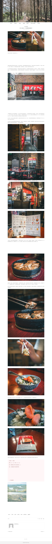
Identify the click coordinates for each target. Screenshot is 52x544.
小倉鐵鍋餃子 (31, 514)
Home (24, 23)
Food (20, 23)
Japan (27, 23)
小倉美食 (23, 514)
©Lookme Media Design (26, 542)
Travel (15, 23)
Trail (11, 23)
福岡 (27, 26)
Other (39, 23)
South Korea (33, 23)
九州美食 (16, 514)
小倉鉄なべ (9, 514)
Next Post (41, 531)
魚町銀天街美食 (26, 514)
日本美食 (12, 514)
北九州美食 (19, 514)
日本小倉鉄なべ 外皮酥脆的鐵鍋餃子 (26, 28)
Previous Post (11, 531)
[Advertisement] (26, 60)
